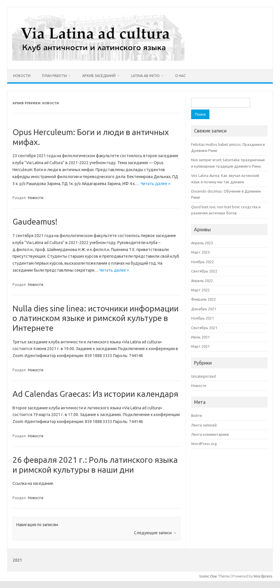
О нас (180, 76)
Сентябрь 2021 (204, 328)
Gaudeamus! (35, 221)
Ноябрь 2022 (202, 262)
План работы (54, 76)
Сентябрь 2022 (204, 271)
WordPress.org (204, 444)
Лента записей (204, 425)
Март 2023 (200, 252)
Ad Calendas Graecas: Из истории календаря (95, 393)
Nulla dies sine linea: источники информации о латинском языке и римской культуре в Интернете (95, 318)
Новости (21, 76)
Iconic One (208, 576)
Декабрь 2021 (203, 309)
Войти (196, 415)
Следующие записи (155, 532)
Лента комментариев (210, 434)
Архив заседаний (99, 76)
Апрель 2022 (202, 281)
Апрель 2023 (202, 243)
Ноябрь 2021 (202, 318)
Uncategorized (203, 376)
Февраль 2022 (203, 299)
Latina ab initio (145, 76)
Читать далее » (155, 183)
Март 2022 (200, 290)
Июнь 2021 (200, 337)
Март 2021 (200, 346)
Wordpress (263, 576)
